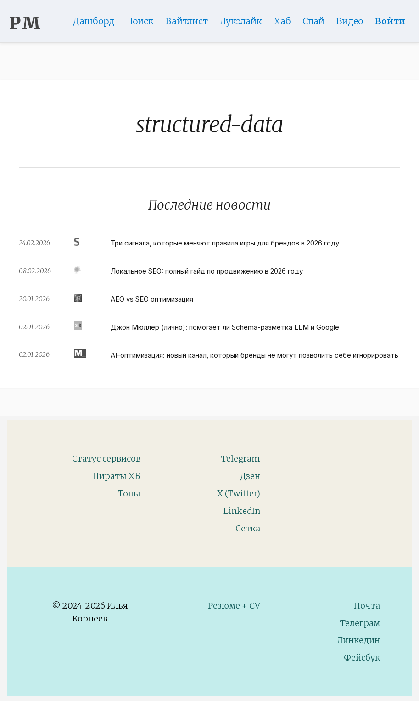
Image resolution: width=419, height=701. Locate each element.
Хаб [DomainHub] (282, 21)
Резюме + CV (234, 605)
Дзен (250, 476)
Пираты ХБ (116, 476)
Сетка (247, 528)
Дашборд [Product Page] (93, 21)
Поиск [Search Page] (140, 21)
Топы (129, 493)
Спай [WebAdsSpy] (313, 21)
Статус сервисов (106, 458)
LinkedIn (241, 511)
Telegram (240, 458)
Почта (366, 605)
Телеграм (360, 623)
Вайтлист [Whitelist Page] (187, 21)
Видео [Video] (349, 21)
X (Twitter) (238, 493)
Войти (390, 21)
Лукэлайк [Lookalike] (241, 21)
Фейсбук (362, 657)
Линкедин (358, 640)
